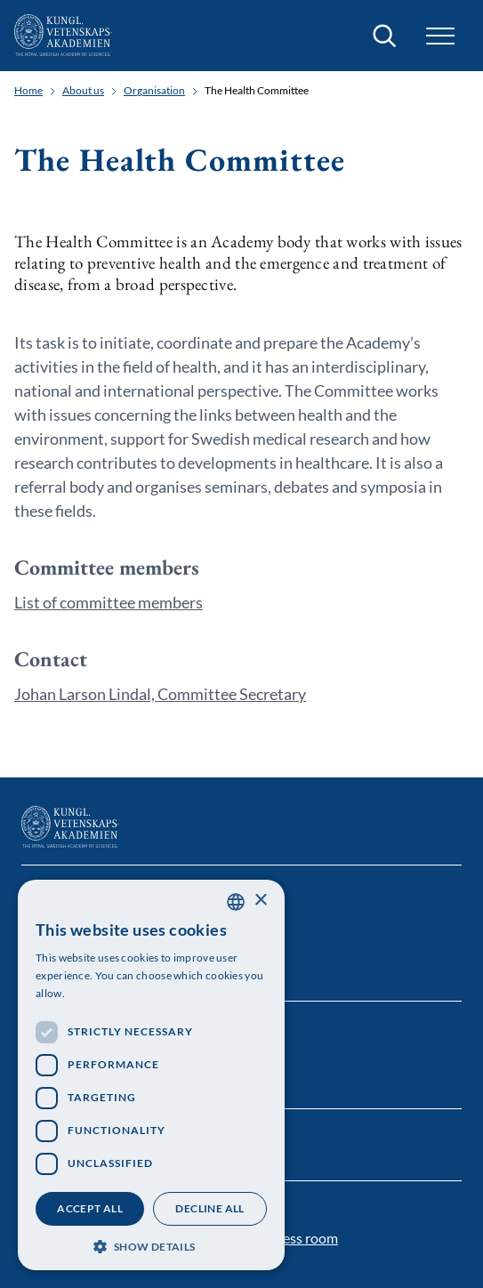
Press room (303, 1237)
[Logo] (63, 35)
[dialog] (151, 1075)
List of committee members (108, 602)
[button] (440, 36)
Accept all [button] (90, 1208)
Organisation (154, 90)
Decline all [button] (209, 1208)
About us (83, 90)
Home (28, 90)
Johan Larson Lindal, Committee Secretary (160, 694)
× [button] (260, 900)
